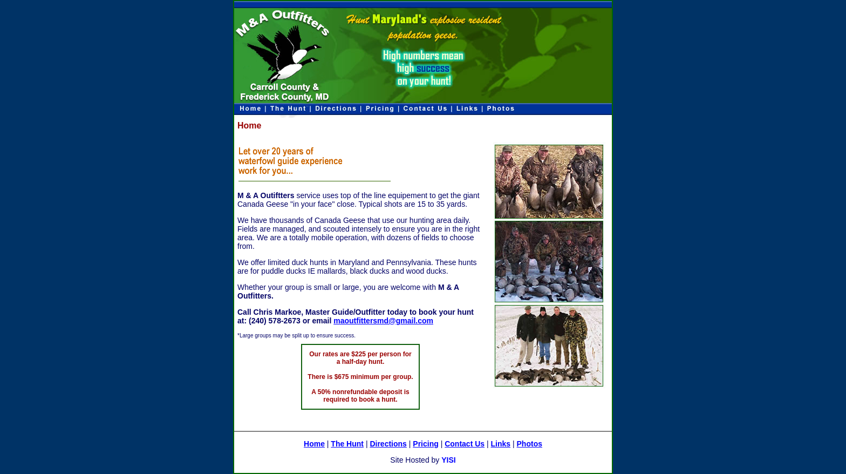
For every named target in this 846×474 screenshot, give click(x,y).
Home (314, 443)
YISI (448, 460)
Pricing (425, 443)
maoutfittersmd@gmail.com (383, 320)
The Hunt (347, 443)
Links (501, 443)
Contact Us (465, 443)
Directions (388, 443)
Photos (529, 443)
